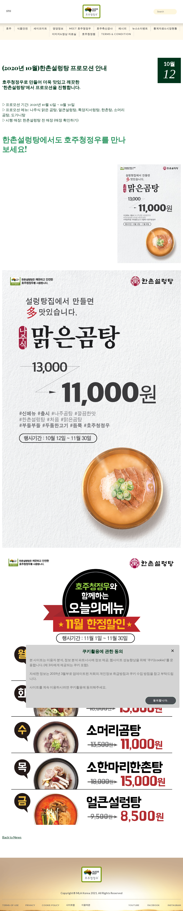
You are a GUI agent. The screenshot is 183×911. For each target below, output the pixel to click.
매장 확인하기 (66, 120)
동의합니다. (160, 700)
